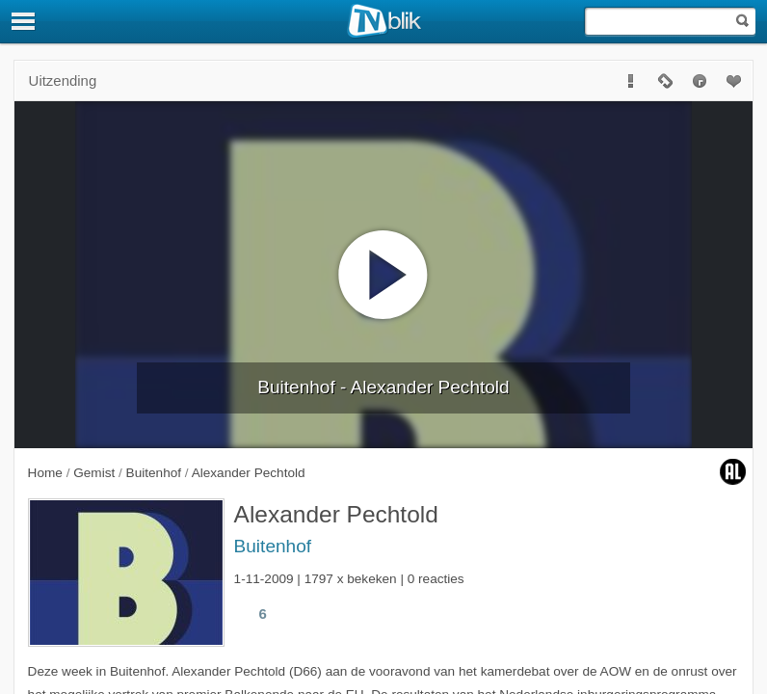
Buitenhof (272, 546)
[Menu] (24, 21)
